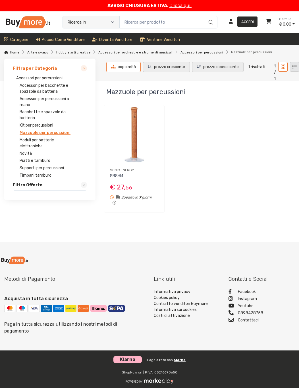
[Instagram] (262, 299)
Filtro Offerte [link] (28, 184)
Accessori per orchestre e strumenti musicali (135, 52)
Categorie (16, 39)
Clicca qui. (180, 5)
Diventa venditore (112, 39)
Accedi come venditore (60, 39)
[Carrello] (268, 22)
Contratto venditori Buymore (181, 303)
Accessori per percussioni (201, 52)
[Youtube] (262, 306)
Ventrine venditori (160, 39)
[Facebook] (262, 292)
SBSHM (116, 176)
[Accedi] (241, 22)
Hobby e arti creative (73, 52)
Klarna (180, 360)
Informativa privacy (172, 291)
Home (14, 52)
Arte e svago (37, 52)
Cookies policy (167, 297)
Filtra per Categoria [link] (35, 68)
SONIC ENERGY (122, 170)
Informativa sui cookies (175, 309)
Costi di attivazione (172, 315)
